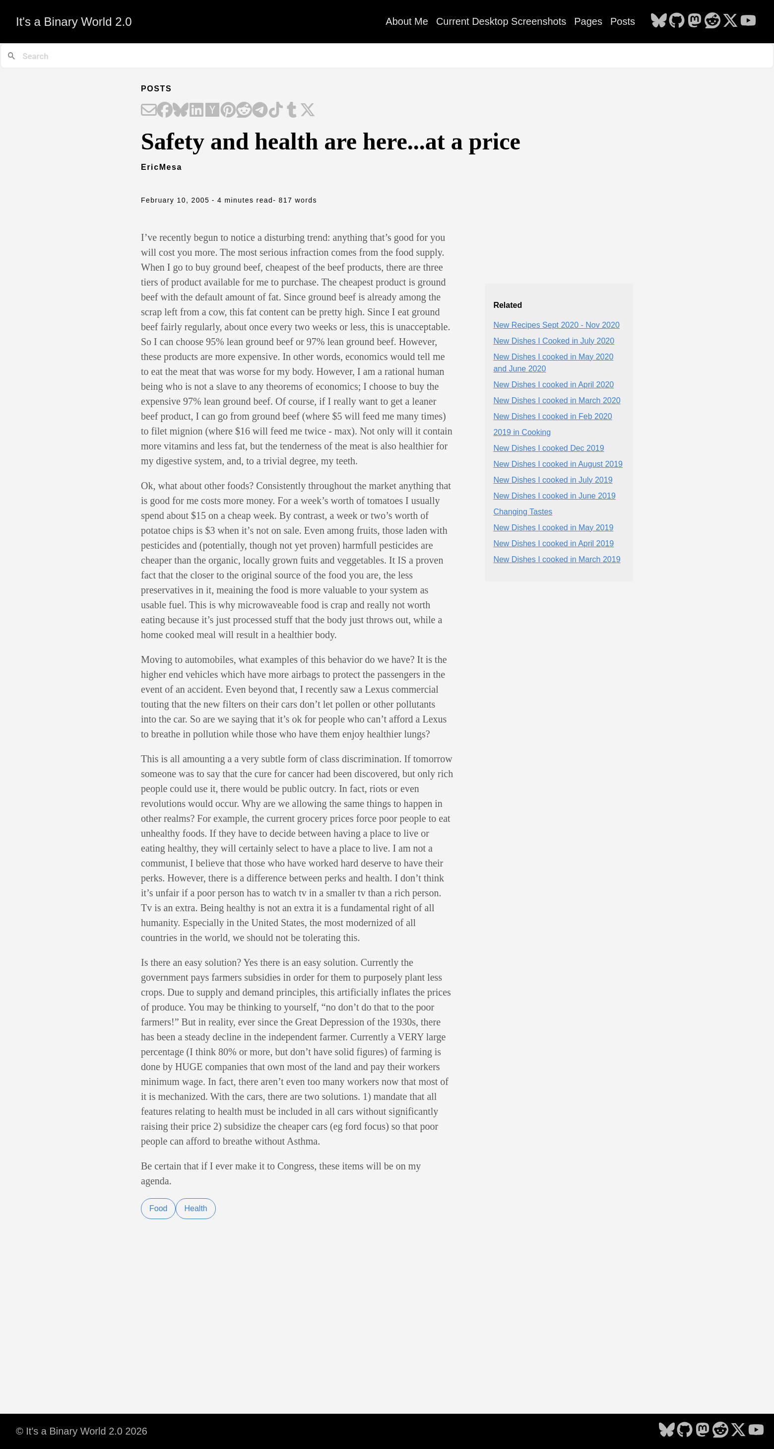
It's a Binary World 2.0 (74, 21)
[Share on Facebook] (165, 111)
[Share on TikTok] (276, 111)
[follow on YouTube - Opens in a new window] (748, 21)
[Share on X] (308, 111)
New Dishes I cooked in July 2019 (552, 480)
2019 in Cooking (522, 432)
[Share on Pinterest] (228, 111)
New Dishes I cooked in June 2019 (554, 496)
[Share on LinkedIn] (196, 111)
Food (158, 1208)
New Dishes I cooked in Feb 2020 (552, 416)
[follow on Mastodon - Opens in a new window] (695, 21)
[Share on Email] (149, 111)
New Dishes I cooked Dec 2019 (548, 448)
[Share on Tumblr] (292, 111)
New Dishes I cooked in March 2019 (556, 559)
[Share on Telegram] (260, 111)
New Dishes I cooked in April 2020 (553, 384)
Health (195, 1208)
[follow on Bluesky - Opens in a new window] (659, 21)
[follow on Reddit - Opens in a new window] (712, 21)
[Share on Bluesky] (181, 111)
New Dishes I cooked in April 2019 (553, 543)
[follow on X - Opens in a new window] (730, 21)
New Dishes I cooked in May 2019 (553, 527)
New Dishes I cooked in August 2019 (558, 464)
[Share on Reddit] (244, 111)
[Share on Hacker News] (212, 111)
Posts (622, 21)
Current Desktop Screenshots (501, 21)
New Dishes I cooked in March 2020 (556, 400)
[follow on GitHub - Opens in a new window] (677, 21)
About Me (407, 21)
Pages (588, 21)
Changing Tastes (522, 511)
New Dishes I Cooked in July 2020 (553, 341)
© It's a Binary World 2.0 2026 (81, 1431)
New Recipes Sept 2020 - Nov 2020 (556, 325)
